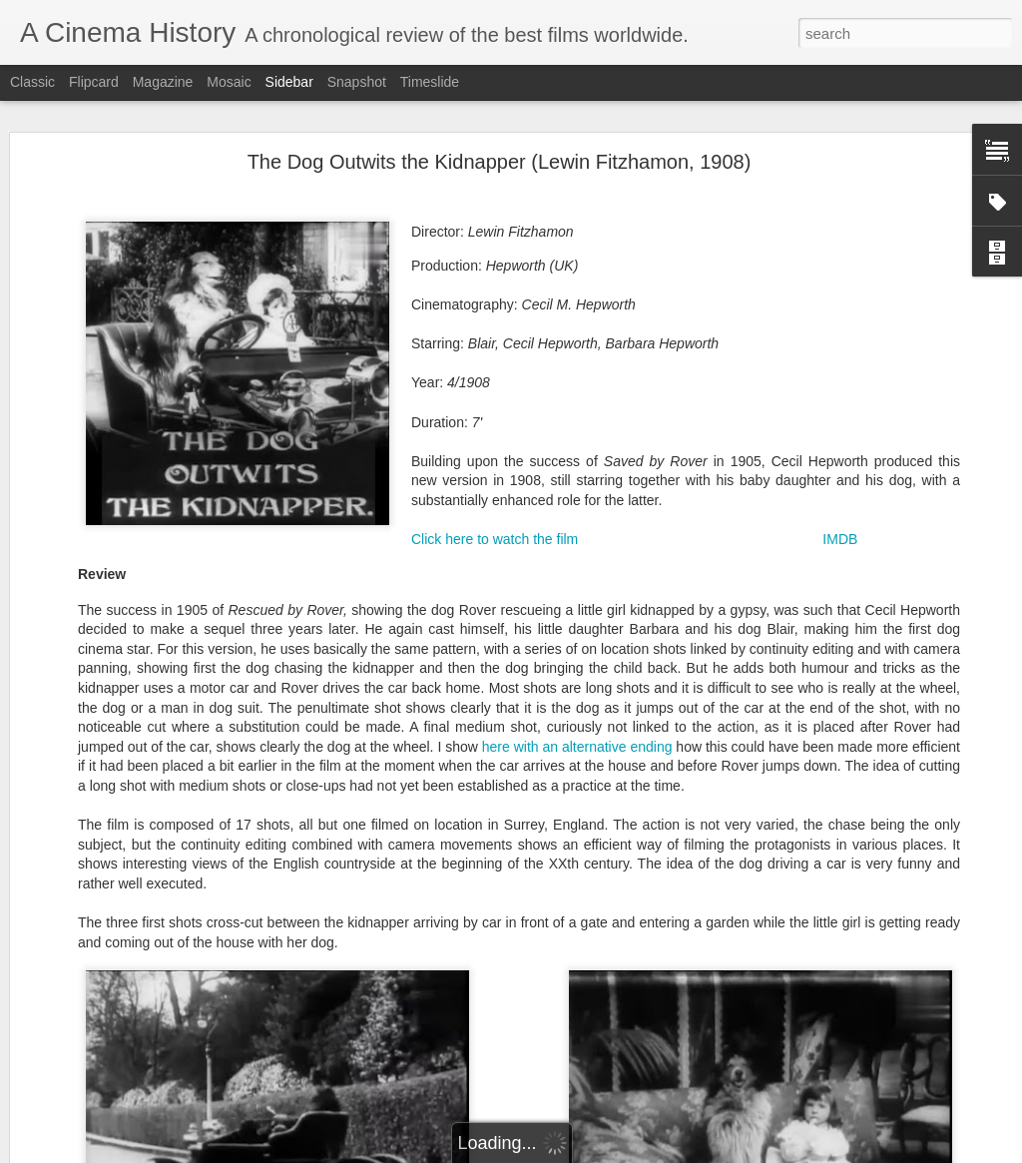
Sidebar (289, 82)
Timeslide (429, 82)
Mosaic (229, 82)
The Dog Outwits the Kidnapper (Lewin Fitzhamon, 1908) (500, 160)
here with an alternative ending (577, 745)
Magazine (163, 82)
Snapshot (356, 82)
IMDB (839, 537)
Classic (32, 82)
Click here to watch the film (494, 537)
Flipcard (94, 82)
